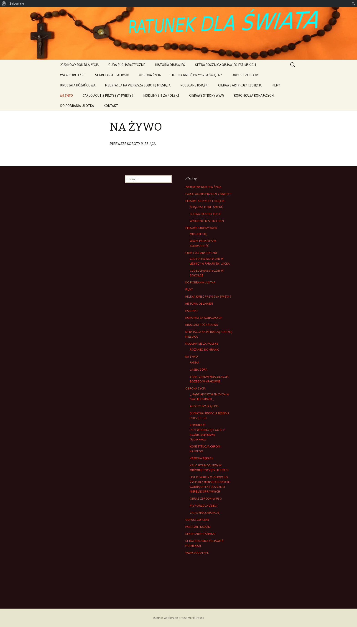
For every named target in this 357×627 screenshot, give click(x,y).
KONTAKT (111, 106)
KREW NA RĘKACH (201, 458)
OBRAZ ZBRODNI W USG (206, 498)
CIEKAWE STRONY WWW (206, 95)
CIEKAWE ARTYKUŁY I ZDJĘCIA (240, 85)
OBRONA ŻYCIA (150, 75)
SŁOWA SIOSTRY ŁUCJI (205, 214)
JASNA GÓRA (198, 369)
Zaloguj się (17, 3)
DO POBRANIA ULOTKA (77, 106)
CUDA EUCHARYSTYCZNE (126, 65)
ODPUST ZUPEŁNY (245, 75)
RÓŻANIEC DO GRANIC (204, 349)
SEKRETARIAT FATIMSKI (112, 75)
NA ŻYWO (66, 95)
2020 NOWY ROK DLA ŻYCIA (79, 65)
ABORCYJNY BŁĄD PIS (204, 406)
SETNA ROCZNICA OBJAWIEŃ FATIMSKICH (225, 65)
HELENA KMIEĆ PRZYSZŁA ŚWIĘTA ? (196, 75)
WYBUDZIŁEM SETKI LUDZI (207, 221)
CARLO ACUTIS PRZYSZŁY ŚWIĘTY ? (108, 95)
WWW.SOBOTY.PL (72, 75)
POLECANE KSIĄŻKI (194, 85)
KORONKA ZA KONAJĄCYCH (254, 95)
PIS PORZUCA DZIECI (203, 505)
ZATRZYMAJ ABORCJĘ (204, 513)
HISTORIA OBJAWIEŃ (170, 65)
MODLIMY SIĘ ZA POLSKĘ (161, 95)
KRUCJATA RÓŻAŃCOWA (77, 85)
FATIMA (194, 362)
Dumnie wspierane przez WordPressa (178, 618)
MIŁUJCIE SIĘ (198, 234)
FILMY (275, 85)
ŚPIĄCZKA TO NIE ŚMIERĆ (206, 207)
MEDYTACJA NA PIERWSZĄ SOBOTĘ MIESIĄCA (138, 85)
